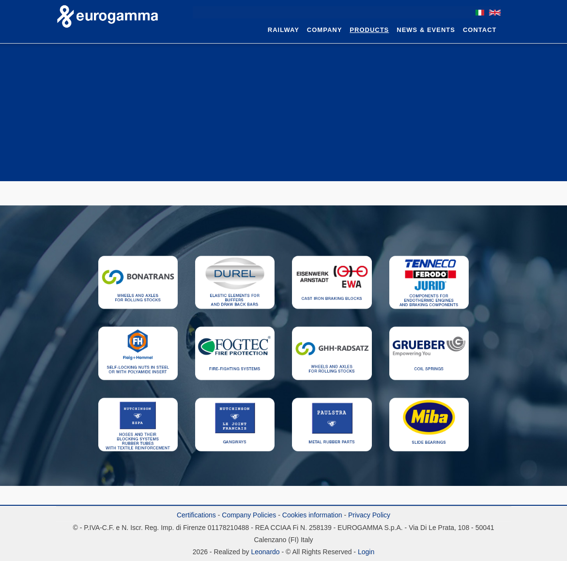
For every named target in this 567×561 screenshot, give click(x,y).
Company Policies (249, 515)
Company (324, 29)
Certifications (196, 515)
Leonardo (264, 552)
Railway (283, 29)
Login (366, 552)
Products (369, 29)
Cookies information (312, 515)
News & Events (426, 29)
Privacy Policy (369, 515)
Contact (480, 29)
